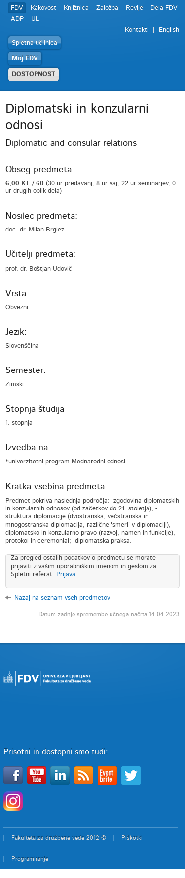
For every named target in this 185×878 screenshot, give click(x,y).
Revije (134, 8)
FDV (17, 8)
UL (35, 19)
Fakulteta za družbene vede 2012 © (58, 838)
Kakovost (43, 8)
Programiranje (29, 859)
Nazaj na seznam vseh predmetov (62, 598)
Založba (107, 8)
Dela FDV (164, 8)
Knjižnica (76, 8)
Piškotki (132, 838)
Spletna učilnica (34, 43)
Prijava (65, 574)
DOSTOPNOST (33, 74)
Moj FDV (25, 58)
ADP (17, 19)
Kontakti (136, 30)
